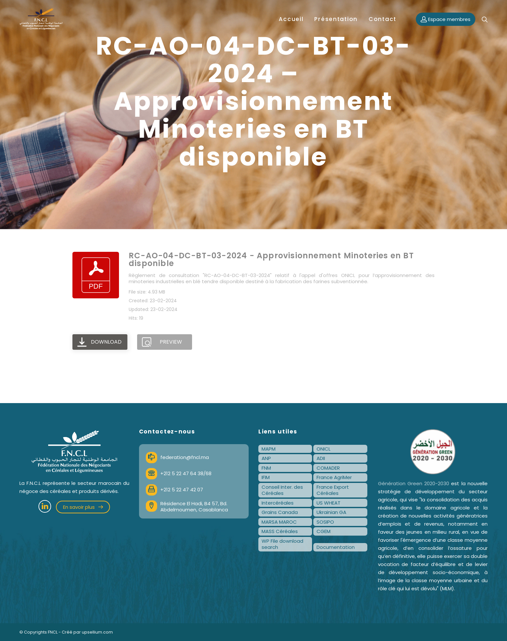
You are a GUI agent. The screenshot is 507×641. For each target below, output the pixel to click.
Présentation (336, 19)
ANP (266, 458)
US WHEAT (328, 502)
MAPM (268, 448)
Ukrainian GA (331, 512)
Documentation (336, 547)
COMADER (328, 468)
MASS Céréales (280, 531)
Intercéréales (278, 502)
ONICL (323, 448)
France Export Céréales (333, 490)
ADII (321, 458)
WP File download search (282, 544)
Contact (382, 19)
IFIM (266, 477)
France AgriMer (334, 477)
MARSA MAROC (279, 521)
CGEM (323, 531)
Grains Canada (280, 512)
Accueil (291, 19)
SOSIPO (325, 521)
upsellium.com (97, 632)
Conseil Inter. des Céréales (282, 490)
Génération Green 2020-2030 (413, 483)
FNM (266, 468)
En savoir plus (83, 507)
